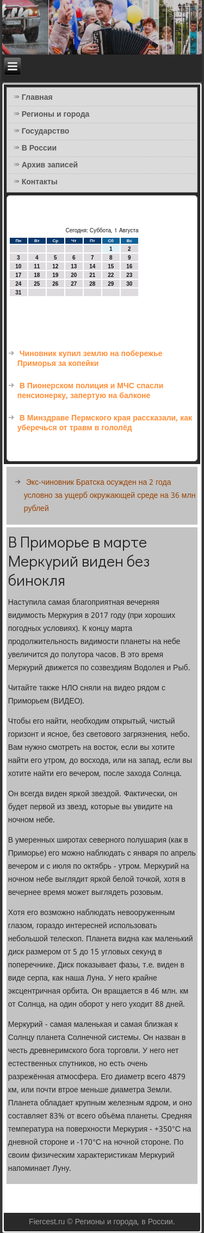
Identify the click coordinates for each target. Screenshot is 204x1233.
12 (55, 266)
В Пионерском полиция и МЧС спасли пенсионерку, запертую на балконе (90, 391)
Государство (46, 131)
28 (92, 284)
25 (37, 284)
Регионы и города (56, 114)
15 (111, 266)
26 (55, 284)
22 (111, 275)
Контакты (40, 182)
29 (111, 284)
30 (129, 284)
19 (55, 275)
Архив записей (50, 165)
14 (92, 266)
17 (18, 275)
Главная (37, 97)
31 (18, 293)
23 (129, 275)
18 (37, 275)
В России (39, 148)
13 (74, 266)
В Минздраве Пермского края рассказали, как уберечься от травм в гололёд (104, 423)
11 (37, 266)
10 (18, 266)
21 (92, 275)
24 (18, 284)
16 (129, 266)
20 (74, 275)
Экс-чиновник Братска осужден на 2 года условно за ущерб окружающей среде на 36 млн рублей (110, 495)
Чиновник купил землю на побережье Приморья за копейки (90, 358)
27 (74, 284)
